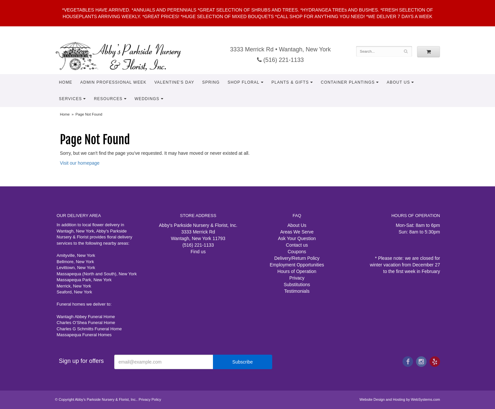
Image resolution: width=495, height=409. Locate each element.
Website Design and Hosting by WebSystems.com (399, 399)
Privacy (296, 278)
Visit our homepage (79, 163)
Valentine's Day (174, 82)
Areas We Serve (297, 231)
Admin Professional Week (113, 82)
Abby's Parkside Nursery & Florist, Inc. (125, 56)
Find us (198, 251)
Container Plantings (348, 82)
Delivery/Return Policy (297, 258)
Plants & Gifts (290, 82)
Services (70, 98)
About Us (398, 82)
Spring (211, 82)
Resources (108, 98)
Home (65, 82)
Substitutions (297, 284)
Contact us (297, 245)
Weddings (147, 98)
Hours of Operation (296, 271)
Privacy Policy (150, 399)
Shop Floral (243, 82)
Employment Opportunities (297, 264)
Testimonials (296, 291)
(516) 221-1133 (280, 60)
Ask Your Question (297, 238)
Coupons (297, 251)
